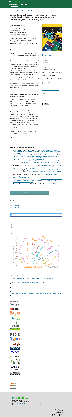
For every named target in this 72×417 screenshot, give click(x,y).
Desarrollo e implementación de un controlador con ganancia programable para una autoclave (36, 150)
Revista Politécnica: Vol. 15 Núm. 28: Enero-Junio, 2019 (36, 167)
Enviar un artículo (29, 192)
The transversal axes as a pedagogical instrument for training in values (28, 282)
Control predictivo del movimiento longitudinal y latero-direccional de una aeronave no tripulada (35, 175)
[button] (36, 214)
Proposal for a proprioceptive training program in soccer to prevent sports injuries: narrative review (35, 293)
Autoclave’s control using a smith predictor (24, 185)
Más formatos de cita (48, 82)
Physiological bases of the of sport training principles (23, 290)
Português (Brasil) (14, 207)
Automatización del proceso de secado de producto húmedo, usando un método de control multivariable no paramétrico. (37, 166)
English (12, 203)
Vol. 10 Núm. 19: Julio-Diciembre (27, 10)
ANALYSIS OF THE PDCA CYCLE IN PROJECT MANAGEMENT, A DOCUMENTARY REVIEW (31, 278)
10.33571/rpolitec (14, 6)
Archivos (16, 10)
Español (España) (14, 205)
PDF (46, 55)
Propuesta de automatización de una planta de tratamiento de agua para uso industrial (37, 161)
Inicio (11, 10)
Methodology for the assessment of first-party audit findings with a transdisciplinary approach (34, 286)
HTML (51, 55)
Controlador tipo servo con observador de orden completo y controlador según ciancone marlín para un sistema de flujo (37, 179)
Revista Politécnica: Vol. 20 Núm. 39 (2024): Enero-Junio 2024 (28, 159)
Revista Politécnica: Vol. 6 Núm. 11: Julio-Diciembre (49, 185)
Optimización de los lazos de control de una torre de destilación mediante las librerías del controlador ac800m (37, 170)
